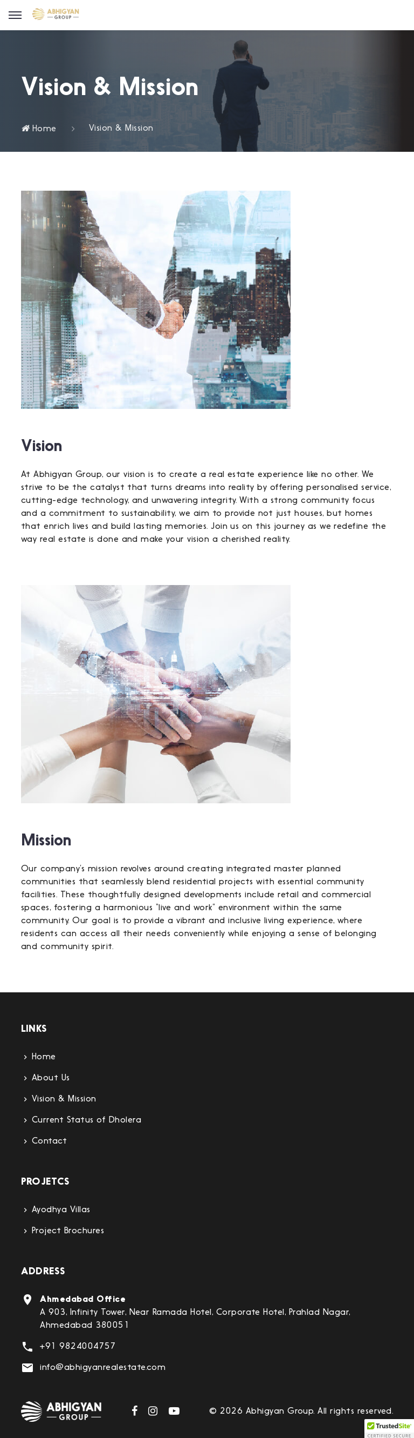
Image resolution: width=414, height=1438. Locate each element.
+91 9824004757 (78, 1346)
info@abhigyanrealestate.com (102, 1367)
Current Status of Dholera (86, 1120)
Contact (49, 1141)
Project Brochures (68, 1231)
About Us (51, 1078)
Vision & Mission (64, 1099)
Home (39, 129)
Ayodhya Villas (61, 1210)
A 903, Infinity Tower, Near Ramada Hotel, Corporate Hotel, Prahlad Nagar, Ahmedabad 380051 (195, 1312)
